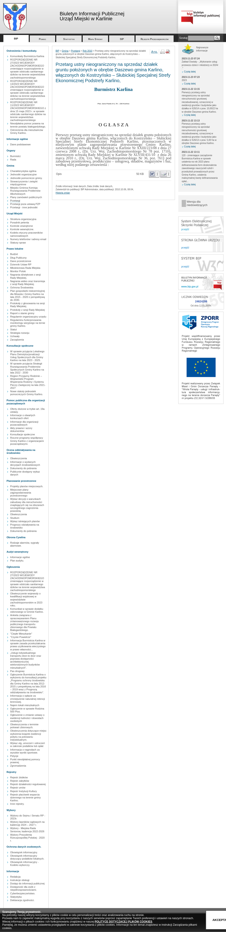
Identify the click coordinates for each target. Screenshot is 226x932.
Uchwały (15, 336)
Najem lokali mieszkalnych (24, 705)
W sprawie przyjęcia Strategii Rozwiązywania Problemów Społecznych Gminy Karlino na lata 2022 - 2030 (27, 368)
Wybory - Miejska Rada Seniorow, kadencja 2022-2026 (27, 829)
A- (156, 52)
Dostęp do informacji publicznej (27, 883)
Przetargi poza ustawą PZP (25, 204)
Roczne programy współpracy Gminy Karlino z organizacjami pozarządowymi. (27, 440)
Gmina (65, 51)
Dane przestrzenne (20, 261)
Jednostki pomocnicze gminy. (26, 178)
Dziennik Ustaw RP (20, 264)
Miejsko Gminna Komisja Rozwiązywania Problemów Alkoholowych (25, 190)
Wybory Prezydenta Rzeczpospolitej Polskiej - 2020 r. (27, 837)
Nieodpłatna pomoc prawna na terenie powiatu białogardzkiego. (28, 125)
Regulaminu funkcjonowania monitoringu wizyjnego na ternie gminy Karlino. (27, 323)
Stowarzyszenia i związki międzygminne (24, 183)
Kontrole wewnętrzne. (22, 229)
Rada (13, 159)
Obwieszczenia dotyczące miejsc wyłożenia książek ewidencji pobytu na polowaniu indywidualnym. (28, 735)
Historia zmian (63, 193)
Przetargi (15, 200)
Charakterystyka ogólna (23, 171)
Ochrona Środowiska (21, 287)
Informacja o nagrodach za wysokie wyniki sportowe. (25, 751)
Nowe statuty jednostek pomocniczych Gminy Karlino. (26, 393)
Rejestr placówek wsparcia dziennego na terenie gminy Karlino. (25, 797)
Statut (13, 329)
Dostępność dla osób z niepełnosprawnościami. (23, 888)
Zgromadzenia (18, 765)
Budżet (14, 254)
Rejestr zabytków (19, 780)
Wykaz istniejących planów (25, 521)
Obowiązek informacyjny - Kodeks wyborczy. (24, 863)
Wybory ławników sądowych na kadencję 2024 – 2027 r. (27, 823)
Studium (14, 518)
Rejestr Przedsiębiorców (155, 39)
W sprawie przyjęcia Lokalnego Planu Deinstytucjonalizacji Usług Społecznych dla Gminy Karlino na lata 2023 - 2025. (27, 356)
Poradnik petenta (19, 222)
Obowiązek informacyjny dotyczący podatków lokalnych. (27, 857)
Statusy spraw (18, 242)
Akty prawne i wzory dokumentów (21, 429)
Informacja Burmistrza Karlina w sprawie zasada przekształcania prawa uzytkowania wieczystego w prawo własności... (28, 645)
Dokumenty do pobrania (23, 468)
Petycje (14, 756)
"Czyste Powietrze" (20, 637)
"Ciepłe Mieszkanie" (21, 633)
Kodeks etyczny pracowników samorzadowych (26, 234)
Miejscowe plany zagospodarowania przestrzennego (20, 492)
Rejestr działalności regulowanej (28, 784)
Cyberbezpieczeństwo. (22, 893)
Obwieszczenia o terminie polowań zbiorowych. (24, 726)
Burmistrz (15, 156)
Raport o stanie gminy (22, 313)
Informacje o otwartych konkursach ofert (22, 417)
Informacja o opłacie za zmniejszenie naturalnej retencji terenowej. (27, 698)
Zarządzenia (17, 339)
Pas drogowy (17, 671)
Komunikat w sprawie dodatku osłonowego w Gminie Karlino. (27, 610)
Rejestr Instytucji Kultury (23, 791)
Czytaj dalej (190, 71)
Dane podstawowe (20, 144)
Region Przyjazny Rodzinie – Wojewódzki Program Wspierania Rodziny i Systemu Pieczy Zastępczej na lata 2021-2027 (27, 382)
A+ (153, 51)
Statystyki (69, 39)
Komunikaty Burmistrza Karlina (27, 56)
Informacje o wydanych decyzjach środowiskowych (25, 463)
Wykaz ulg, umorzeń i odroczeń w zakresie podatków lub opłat (27, 744)
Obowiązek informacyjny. (24, 852)
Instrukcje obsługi (19, 880)
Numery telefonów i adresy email (28, 239)
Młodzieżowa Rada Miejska (25, 268)
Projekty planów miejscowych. (26, 486)
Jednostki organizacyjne (23, 174)
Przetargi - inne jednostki (24, 207)
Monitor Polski (18, 271)
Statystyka (16, 896)
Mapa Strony (95, 39)
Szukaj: (183, 37)
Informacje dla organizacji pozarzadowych (24, 423)
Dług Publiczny (18, 257)
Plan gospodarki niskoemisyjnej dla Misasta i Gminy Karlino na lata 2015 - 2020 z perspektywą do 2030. (27, 295)
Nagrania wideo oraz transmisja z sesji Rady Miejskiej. (27, 282)
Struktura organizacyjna (23, 219)
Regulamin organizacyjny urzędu (28, 316)
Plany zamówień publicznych (26, 197)
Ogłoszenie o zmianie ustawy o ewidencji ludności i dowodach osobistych (27, 718)
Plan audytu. (17, 560)
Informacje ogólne (20, 557)
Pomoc (42, 39)
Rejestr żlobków (19, 777)
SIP (122, 39)
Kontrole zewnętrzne (21, 226)
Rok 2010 (87, 51)
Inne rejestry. (17, 803)
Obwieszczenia (18, 458)
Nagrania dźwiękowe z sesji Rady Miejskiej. (25, 276)
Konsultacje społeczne (22, 434)
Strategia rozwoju (19, 333)
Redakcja (15, 876)
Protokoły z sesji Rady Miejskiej (27, 309)
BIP (16, 38)
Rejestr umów (17, 787)
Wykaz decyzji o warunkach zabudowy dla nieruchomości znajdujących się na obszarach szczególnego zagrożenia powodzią (27, 505)
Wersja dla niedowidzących (197, 203)
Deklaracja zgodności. (22, 900)
